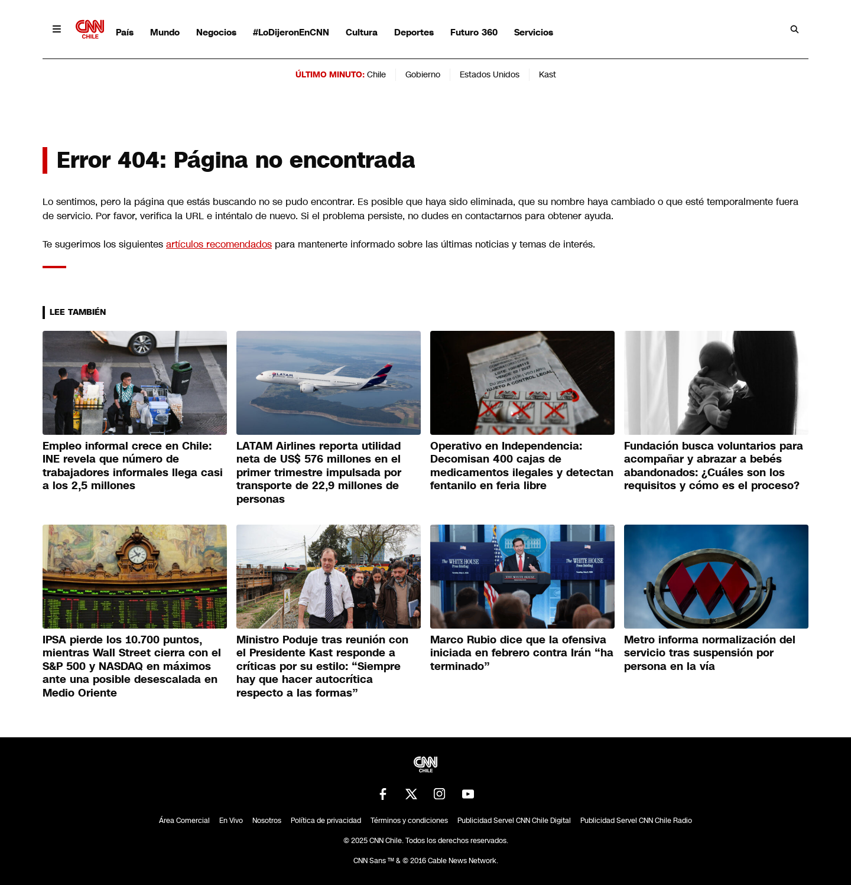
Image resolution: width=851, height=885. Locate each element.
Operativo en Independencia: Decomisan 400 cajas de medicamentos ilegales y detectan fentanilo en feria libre (521, 466)
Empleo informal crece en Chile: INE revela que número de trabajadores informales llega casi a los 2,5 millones (133, 466)
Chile (376, 74)
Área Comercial (184, 820)
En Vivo (231, 820)
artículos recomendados (219, 244)
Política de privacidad (326, 820)
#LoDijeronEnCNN (291, 32)
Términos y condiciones (409, 820)
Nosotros (266, 820)
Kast (547, 74)
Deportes (414, 32)
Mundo (165, 32)
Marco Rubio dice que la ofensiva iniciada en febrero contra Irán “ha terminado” (521, 653)
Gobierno (422, 74)
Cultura (362, 32)
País (125, 32)
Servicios (533, 32)
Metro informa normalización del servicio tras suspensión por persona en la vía (709, 653)
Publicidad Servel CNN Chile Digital (514, 820)
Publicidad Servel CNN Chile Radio (636, 820)
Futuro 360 (474, 32)
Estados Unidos (489, 74)
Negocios (216, 32)
